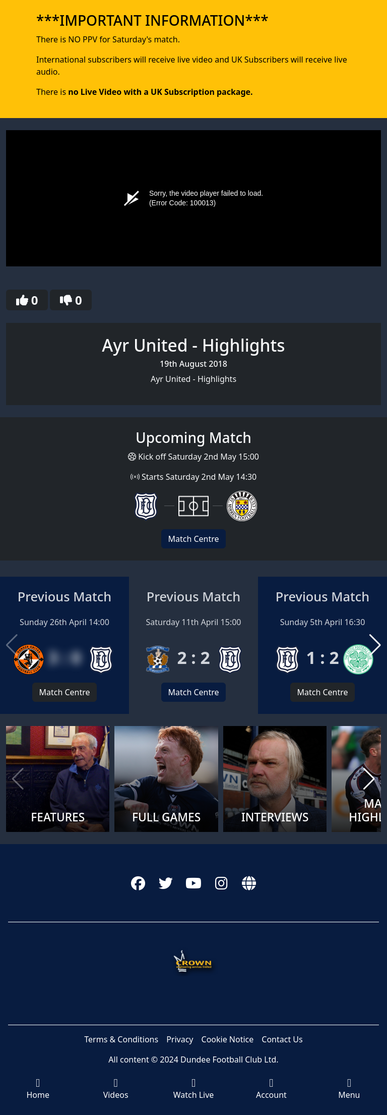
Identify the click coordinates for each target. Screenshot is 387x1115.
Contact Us (282, 1039)
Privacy (179, 1039)
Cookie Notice (228, 1039)
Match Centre (193, 538)
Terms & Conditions (121, 1039)
